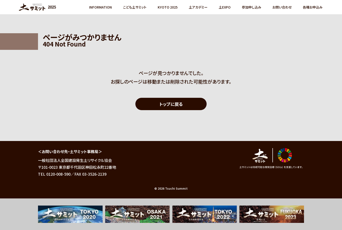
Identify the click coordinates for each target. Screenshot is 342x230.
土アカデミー (198, 7)
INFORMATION (100, 7)
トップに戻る (171, 104)
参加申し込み (251, 7)
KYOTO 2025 (167, 7)
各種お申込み (312, 7)
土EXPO (224, 7)
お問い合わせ (281, 7)
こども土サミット (134, 7)
